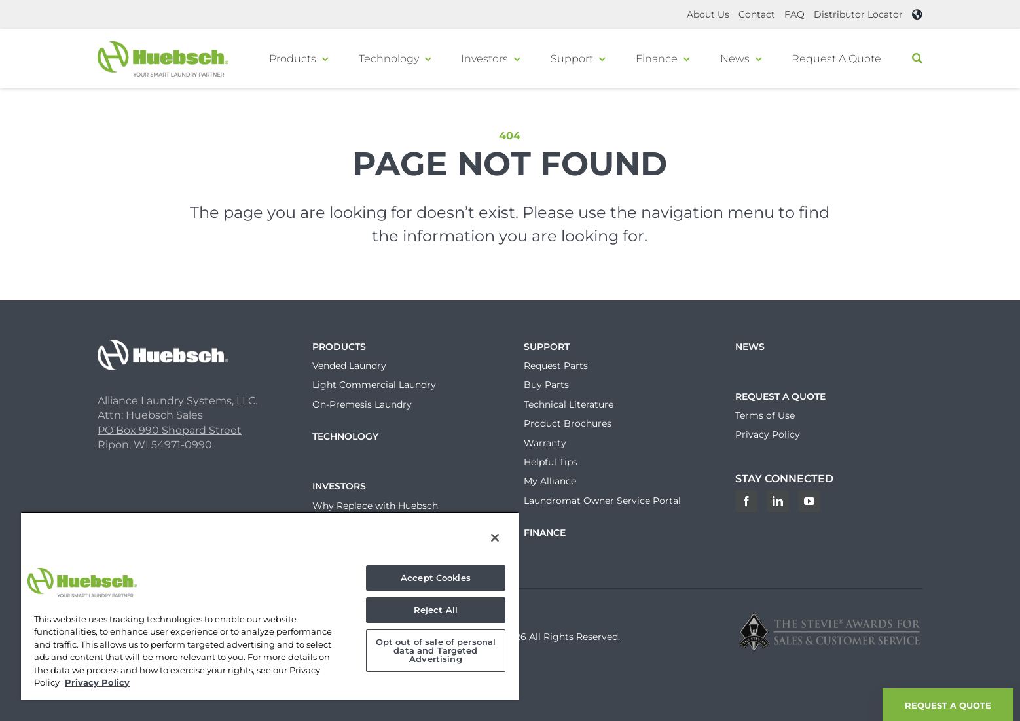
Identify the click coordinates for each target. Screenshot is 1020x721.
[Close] (495, 537)
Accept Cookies (436, 577)
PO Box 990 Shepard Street (170, 430)
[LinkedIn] (778, 501)
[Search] (917, 58)
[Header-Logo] (163, 46)
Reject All (436, 610)
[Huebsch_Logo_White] (163, 344)
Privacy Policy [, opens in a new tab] (97, 682)
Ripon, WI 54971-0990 (155, 444)
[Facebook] (746, 501)
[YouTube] (809, 501)
